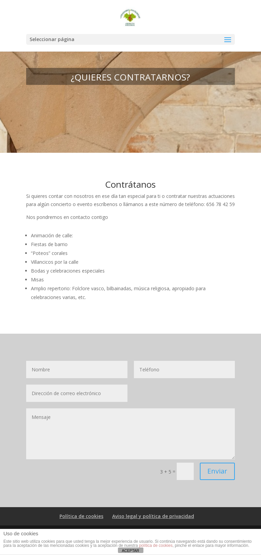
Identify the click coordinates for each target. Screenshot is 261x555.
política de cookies (156, 545)
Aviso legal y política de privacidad (153, 516)
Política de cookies (81, 516)
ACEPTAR (130, 551)
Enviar (217, 471)
